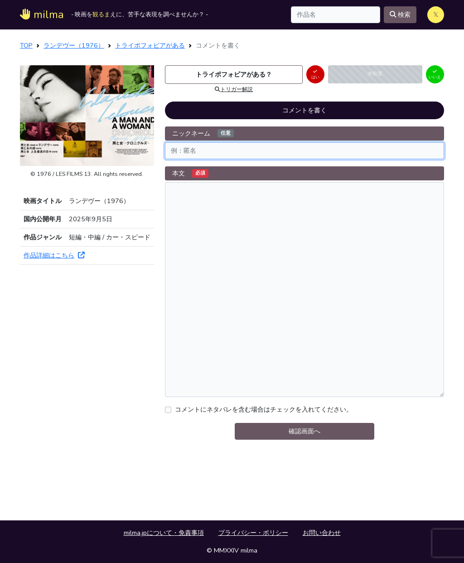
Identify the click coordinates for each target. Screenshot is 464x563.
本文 (190, 173)
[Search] (335, 14)
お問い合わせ (322, 532)
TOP (26, 45)
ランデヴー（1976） (74, 45)
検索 (400, 14)
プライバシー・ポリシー (253, 532)
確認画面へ (304, 431)
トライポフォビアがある (150, 45)
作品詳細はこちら (54, 255)
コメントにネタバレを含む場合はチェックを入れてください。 (264, 409)
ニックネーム (203, 133)
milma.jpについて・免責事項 (164, 532)
